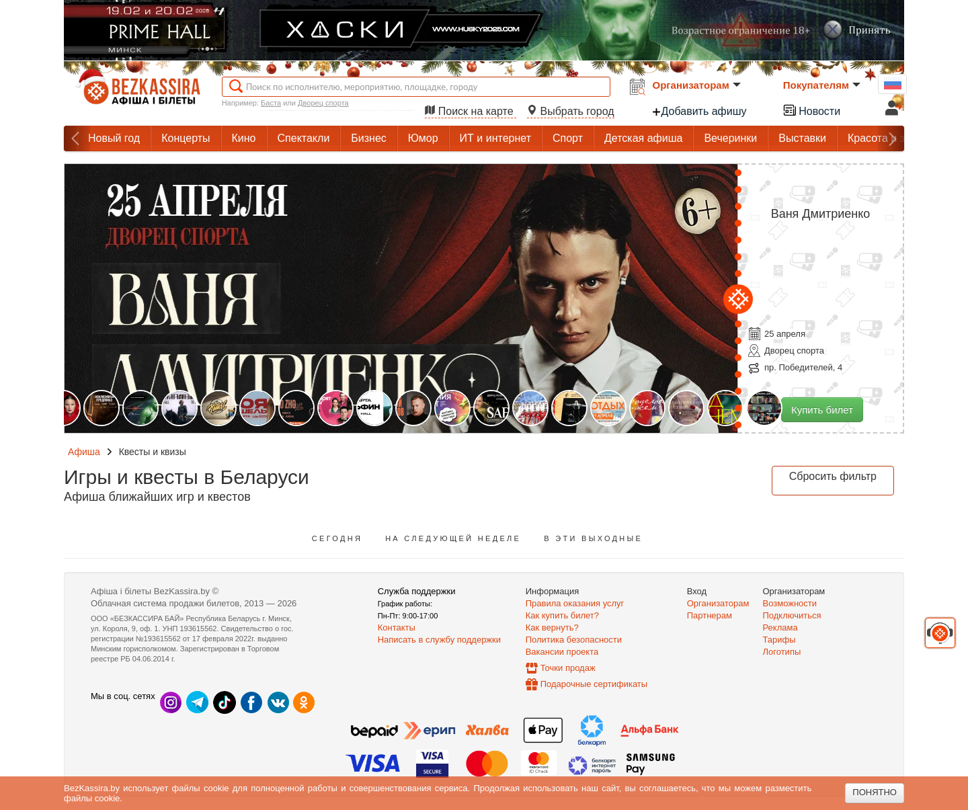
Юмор (423, 138)
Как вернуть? (552, 627)
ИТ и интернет (495, 138)
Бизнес (369, 138)
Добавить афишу (699, 111)
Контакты (396, 627)
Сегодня (337, 538)
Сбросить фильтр (833, 476)
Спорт (568, 138)
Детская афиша (643, 138)
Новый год (114, 138)
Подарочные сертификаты (593, 684)
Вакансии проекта (562, 652)
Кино (244, 138)
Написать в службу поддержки (439, 640)
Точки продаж (568, 668)
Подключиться (792, 615)
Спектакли (304, 138)
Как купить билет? (562, 615)
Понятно (874, 792)
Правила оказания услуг (575, 603)
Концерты (185, 138)
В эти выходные (593, 538)
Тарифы (779, 640)
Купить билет (822, 409)
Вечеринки (730, 138)
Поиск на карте (470, 111)
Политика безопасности (574, 640)
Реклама (780, 627)
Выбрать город (570, 111)
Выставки (802, 138)
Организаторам (697, 85)
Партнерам (709, 615)
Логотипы (782, 652)
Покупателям (821, 85)
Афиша (84, 451)
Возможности (790, 603)
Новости (811, 110)
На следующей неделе (453, 538)
